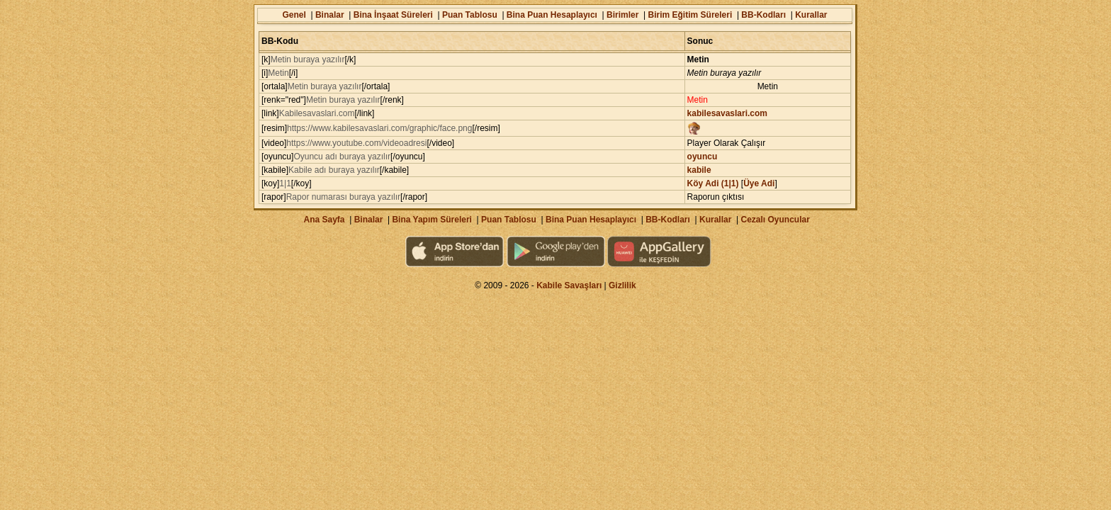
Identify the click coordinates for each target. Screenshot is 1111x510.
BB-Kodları (763, 15)
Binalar (329, 15)
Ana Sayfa (323, 220)
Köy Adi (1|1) (713, 183)
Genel (293, 15)
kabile (699, 170)
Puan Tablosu (469, 15)
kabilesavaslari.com (727, 113)
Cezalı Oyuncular (774, 220)
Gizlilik (622, 285)
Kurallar (811, 15)
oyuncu (702, 157)
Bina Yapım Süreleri (432, 220)
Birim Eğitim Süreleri (690, 15)
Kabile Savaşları (569, 285)
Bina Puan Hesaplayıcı (552, 15)
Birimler (622, 15)
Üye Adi (758, 183)
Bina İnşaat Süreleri (393, 15)
